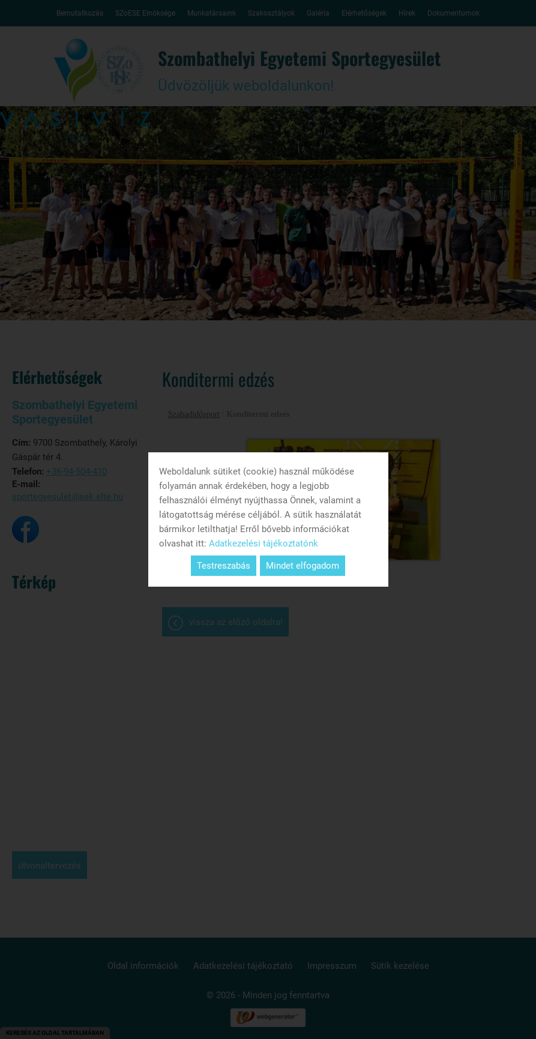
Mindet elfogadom (302, 565)
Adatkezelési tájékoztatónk (263, 543)
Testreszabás (223, 565)
